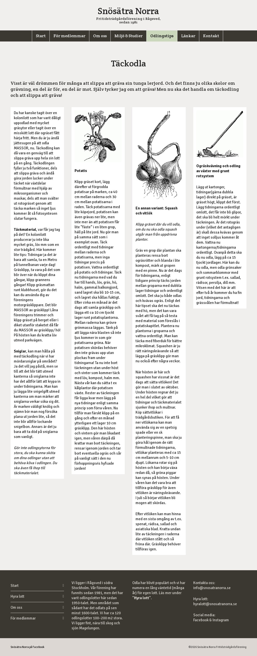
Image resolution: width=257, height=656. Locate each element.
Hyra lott (17, 596)
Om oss (16, 607)
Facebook (201, 620)
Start (15, 585)
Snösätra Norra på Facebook (27, 647)
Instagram (221, 620)
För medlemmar (23, 618)
